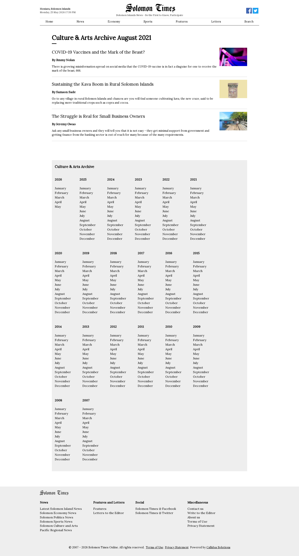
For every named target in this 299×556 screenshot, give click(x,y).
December (87, 238)
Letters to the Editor (108, 513)
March (59, 197)
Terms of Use (197, 521)
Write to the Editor (201, 513)
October (86, 229)
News (80, 21)
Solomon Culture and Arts (59, 526)
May (58, 206)
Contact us (195, 509)
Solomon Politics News (56, 517)
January (60, 188)
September (88, 225)
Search (248, 21)
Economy (114, 21)
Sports (148, 21)
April (58, 202)
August (85, 220)
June (83, 211)
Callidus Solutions (218, 547)
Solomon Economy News (58, 513)
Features (182, 21)
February (61, 193)
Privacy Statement (201, 526)
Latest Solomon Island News (61, 509)
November (87, 234)
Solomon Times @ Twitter (154, 513)
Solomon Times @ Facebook (155, 509)
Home (49, 21)
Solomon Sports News (56, 521)
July (82, 216)
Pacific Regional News (56, 530)
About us (193, 517)
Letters (216, 21)
